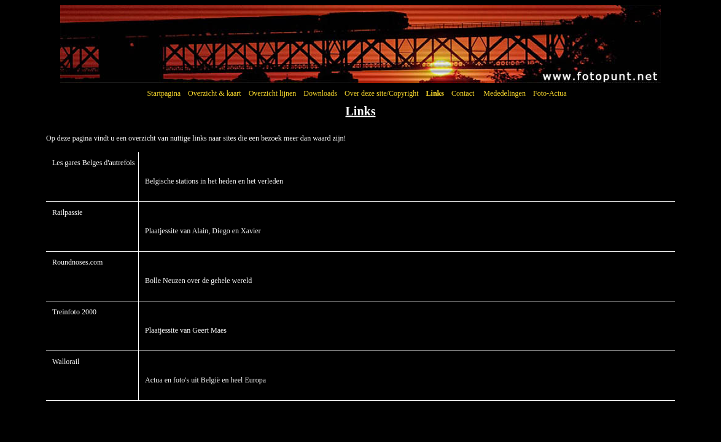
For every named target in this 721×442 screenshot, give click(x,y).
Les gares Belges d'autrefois (93, 162)
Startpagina (164, 93)
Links (435, 93)
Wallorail (65, 361)
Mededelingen (504, 93)
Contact (462, 93)
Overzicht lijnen (273, 93)
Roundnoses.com (77, 262)
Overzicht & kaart (214, 93)
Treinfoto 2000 (74, 312)
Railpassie (67, 212)
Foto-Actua (550, 93)
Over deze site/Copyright (382, 93)
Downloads (320, 93)
